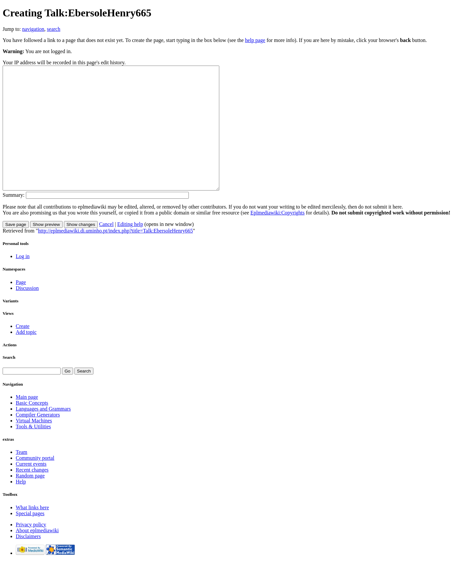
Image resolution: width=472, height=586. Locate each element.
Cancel (106, 249)
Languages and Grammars (43, 433)
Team (21, 476)
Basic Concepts (32, 427)
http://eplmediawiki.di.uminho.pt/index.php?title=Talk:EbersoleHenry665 (115, 255)
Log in (23, 281)
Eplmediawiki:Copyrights (277, 237)
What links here (32, 532)
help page (255, 40)
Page (21, 307)
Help (21, 506)
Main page (27, 421)
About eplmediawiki (37, 555)
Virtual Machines (34, 445)
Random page (30, 500)
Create (23, 351)
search (53, 29)
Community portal (35, 482)
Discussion (27, 312)
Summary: (14, 219)
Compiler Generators (38, 439)
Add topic (26, 356)
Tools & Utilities (33, 451)
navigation (33, 29)
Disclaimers (28, 561)
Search (9, 381)
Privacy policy (31, 549)
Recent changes (32, 494)
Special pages (30, 538)
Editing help (130, 249)
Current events (31, 488)
